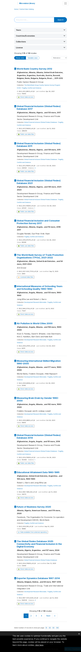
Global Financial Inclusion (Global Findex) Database (40, 122)
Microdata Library (27, 3)
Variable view (32, 58)
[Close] (79, 633)
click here (39, 645)
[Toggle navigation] (65, 3)
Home (16, 9)
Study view (20, 58)
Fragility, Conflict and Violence (31, 88)
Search (60, 20)
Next (48, 616)
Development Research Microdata (35, 302)
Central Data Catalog (27, 9)
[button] (40, 30)
